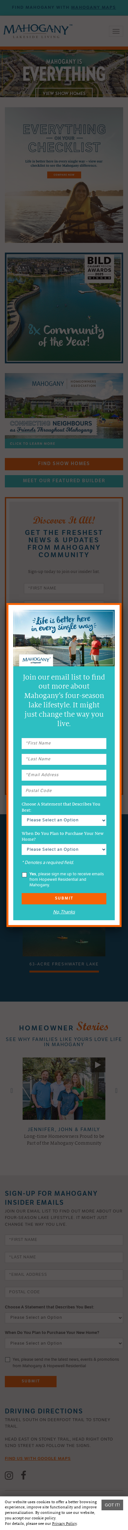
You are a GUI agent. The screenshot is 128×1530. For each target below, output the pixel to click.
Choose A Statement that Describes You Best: (61, 807)
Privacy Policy (64, 1524)
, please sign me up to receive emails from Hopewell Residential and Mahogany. (63, 879)
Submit (64, 898)
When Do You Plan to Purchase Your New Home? (63, 836)
